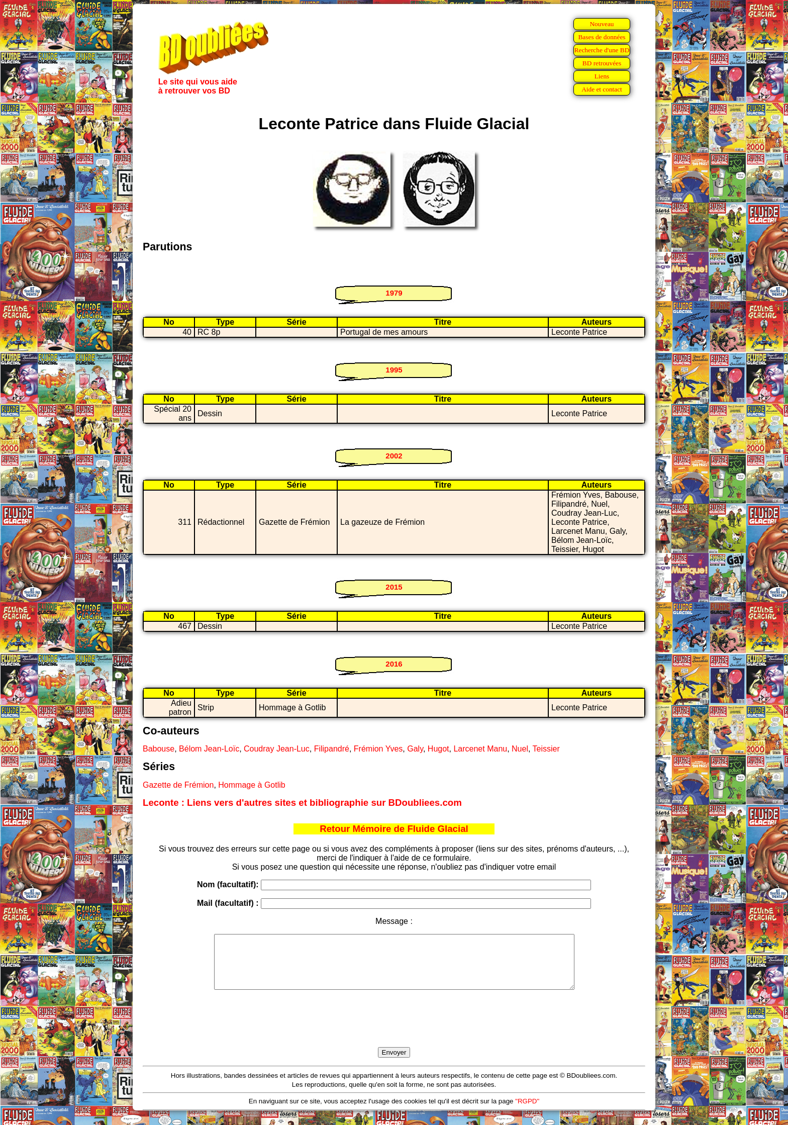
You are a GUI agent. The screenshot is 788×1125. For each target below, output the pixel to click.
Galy (415, 748)
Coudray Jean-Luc (277, 748)
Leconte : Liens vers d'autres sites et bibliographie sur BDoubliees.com (302, 802)
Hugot (438, 748)
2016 (393, 664)
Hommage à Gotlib (251, 785)
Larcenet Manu (480, 748)
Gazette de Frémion (178, 785)
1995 (393, 369)
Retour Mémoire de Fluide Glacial (394, 828)
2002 (393, 455)
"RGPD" (527, 1111)
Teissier (546, 748)
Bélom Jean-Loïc (209, 748)
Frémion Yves (378, 748)
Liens (602, 76)
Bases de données (601, 37)
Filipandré (331, 748)
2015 (393, 587)
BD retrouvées (601, 63)
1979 (393, 293)
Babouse (158, 748)
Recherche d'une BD (602, 50)
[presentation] (394, 1030)
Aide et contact (601, 89)
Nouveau (601, 24)
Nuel (520, 748)
